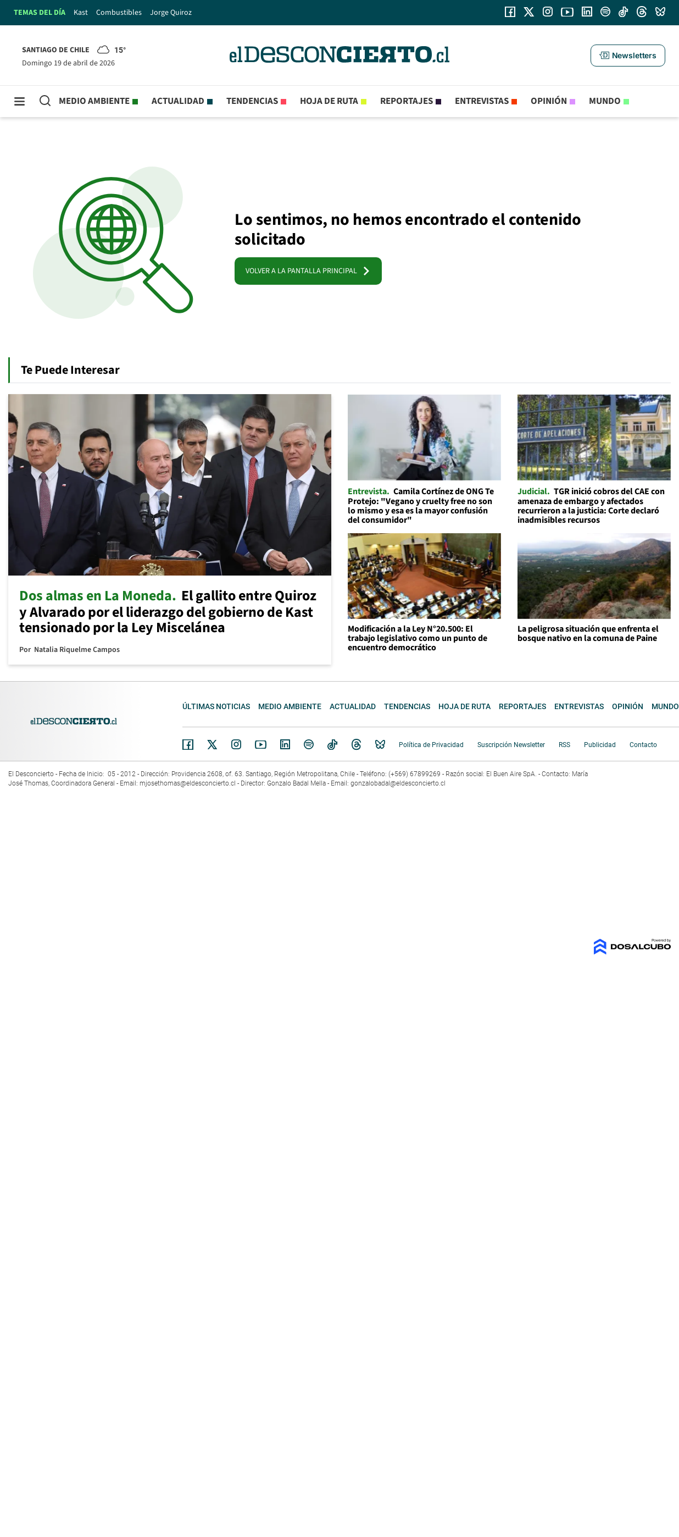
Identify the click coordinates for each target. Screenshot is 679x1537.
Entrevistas (482, 101)
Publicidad (600, 745)
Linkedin (285, 744)
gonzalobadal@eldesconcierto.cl (398, 783)
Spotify (309, 744)
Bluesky (380, 744)
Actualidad (178, 101)
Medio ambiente (94, 101)
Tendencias (252, 101)
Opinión (549, 101)
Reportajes (406, 101)
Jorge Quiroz (171, 12)
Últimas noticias (216, 706)
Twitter (212, 744)
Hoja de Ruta (329, 101)
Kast (81, 12)
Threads (356, 744)
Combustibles (119, 12)
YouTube (260, 744)
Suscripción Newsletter (511, 745)
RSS (564, 745)
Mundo (605, 101)
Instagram (236, 744)
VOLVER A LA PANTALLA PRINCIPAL (308, 271)
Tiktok (332, 744)
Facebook (187, 744)
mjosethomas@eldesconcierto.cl (188, 783)
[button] (628, 56)
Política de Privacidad (431, 745)
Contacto (643, 745)
